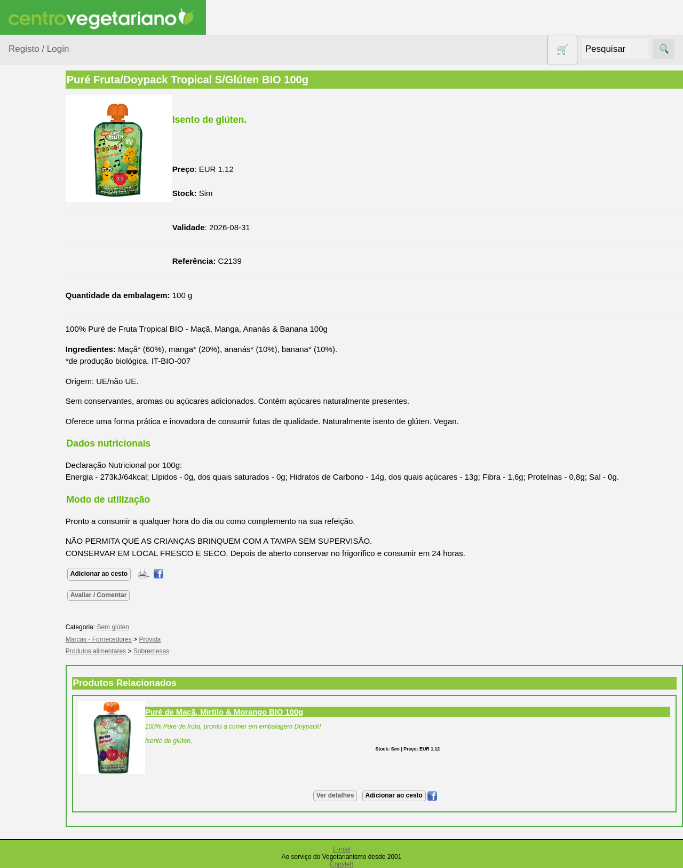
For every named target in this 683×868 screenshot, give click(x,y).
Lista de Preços (61, 813)
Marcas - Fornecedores (140, 639)
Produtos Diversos (37, 443)
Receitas (49, 618)
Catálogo (50, 796)
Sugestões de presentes (45, 517)
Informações (31, 748)
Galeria (47, 700)
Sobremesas (192, 651)
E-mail (341, 849)
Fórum (45, 682)
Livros (32, 384)
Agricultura (40, 163)
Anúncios (50, 635)
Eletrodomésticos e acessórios (52, 325)
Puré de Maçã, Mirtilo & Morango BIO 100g (265, 712)
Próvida (191, 639)
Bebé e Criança (48, 204)
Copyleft (341, 864)
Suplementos (44, 543)
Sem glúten (41, 490)
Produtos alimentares (42, 410)
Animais (35, 183)
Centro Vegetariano (42, 251)
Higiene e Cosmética (40, 358)
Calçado (36, 224)
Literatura (51, 717)
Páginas (23, 570)
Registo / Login (39, 49)
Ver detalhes (356, 795)
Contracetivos (45, 278)
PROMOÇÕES (47, 469)
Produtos (25, 135)
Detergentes (43, 298)
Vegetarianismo (61, 601)
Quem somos (58, 779)
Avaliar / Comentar (140, 595)
